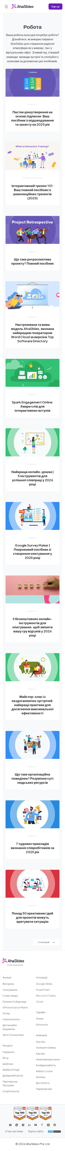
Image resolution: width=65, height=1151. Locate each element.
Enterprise (42, 1024)
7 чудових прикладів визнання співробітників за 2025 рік (32, 848)
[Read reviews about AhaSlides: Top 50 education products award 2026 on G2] (32, 1113)
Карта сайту (36, 1131)
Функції (7, 977)
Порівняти (8, 1051)
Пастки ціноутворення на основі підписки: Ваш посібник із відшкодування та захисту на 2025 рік (32, 118)
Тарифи (40, 1012)
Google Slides (44, 983)
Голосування (10, 989)
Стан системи (14, 1131)
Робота (32, 104)
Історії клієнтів (11, 1091)
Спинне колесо (11, 1019)
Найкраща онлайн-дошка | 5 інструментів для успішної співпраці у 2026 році (32, 478)
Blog (5, 1057)
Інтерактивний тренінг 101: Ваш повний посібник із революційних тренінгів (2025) (33, 192)
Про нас (40, 1041)
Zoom (40, 1001)
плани (40, 1018)
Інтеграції (41, 977)
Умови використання (48, 1059)
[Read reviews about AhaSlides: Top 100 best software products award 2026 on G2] (19, 1113)
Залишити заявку (46, 1047)
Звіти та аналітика (13, 1034)
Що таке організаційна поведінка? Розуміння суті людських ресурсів (32, 778)
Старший (46, 942)
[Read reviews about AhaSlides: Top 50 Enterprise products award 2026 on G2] (45, 1113)
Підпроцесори (44, 1088)
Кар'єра (40, 1053)
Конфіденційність (46, 1065)
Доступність (43, 1082)
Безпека (40, 1077)
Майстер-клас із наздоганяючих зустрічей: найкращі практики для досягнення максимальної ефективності (33, 705)
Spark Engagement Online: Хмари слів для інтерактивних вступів (32, 406)
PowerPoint (43, 989)
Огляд (6, 1013)
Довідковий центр (13, 1075)
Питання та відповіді (14, 1001)
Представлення (32, 178)
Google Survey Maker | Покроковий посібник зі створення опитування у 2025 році (32, 551)
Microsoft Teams (46, 995)
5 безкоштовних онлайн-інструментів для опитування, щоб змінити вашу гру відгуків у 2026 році (32, 627)
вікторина (8, 983)
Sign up (55, 6)
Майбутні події (11, 1069)
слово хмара (10, 995)
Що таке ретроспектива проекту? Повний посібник (32, 261)
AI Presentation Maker (15, 1007)
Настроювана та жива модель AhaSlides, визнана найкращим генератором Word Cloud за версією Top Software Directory (32, 333)
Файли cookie (44, 1071)
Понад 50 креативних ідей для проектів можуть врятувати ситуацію (32, 917)
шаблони (8, 1063)
